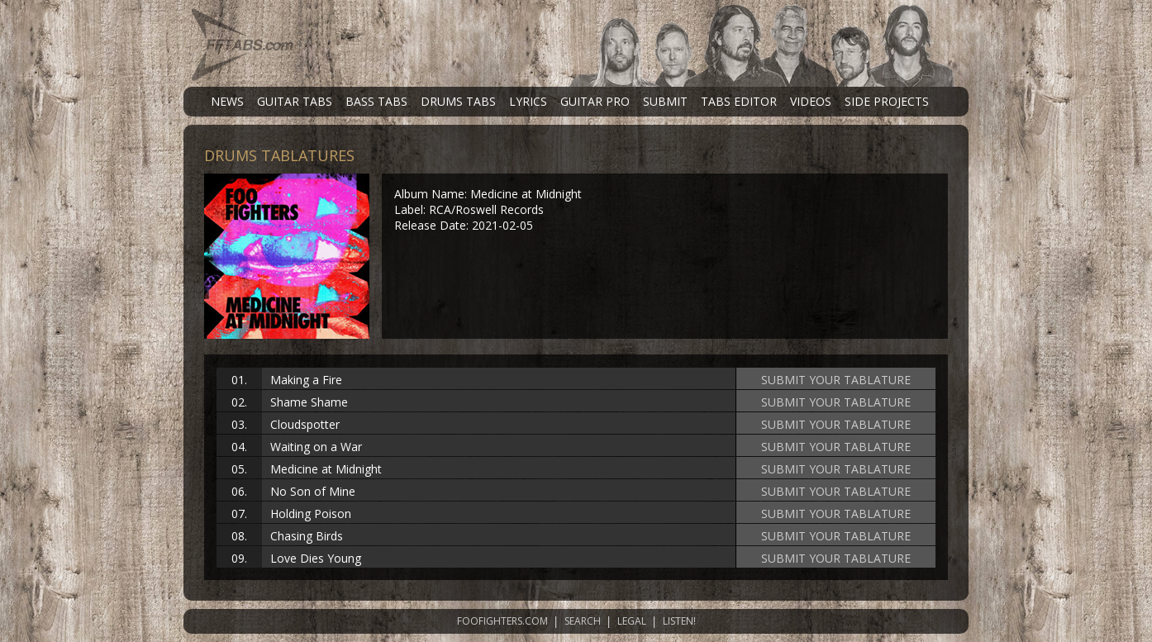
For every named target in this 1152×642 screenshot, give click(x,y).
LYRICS (528, 101)
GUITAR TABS (294, 101)
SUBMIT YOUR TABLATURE (836, 380)
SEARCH (582, 621)
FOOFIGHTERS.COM (502, 621)
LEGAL (631, 621)
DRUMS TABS (458, 101)
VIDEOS (810, 101)
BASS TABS (376, 101)
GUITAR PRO (595, 101)
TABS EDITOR (739, 101)
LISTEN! (679, 621)
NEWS (227, 101)
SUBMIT (665, 101)
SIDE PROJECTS (887, 101)
